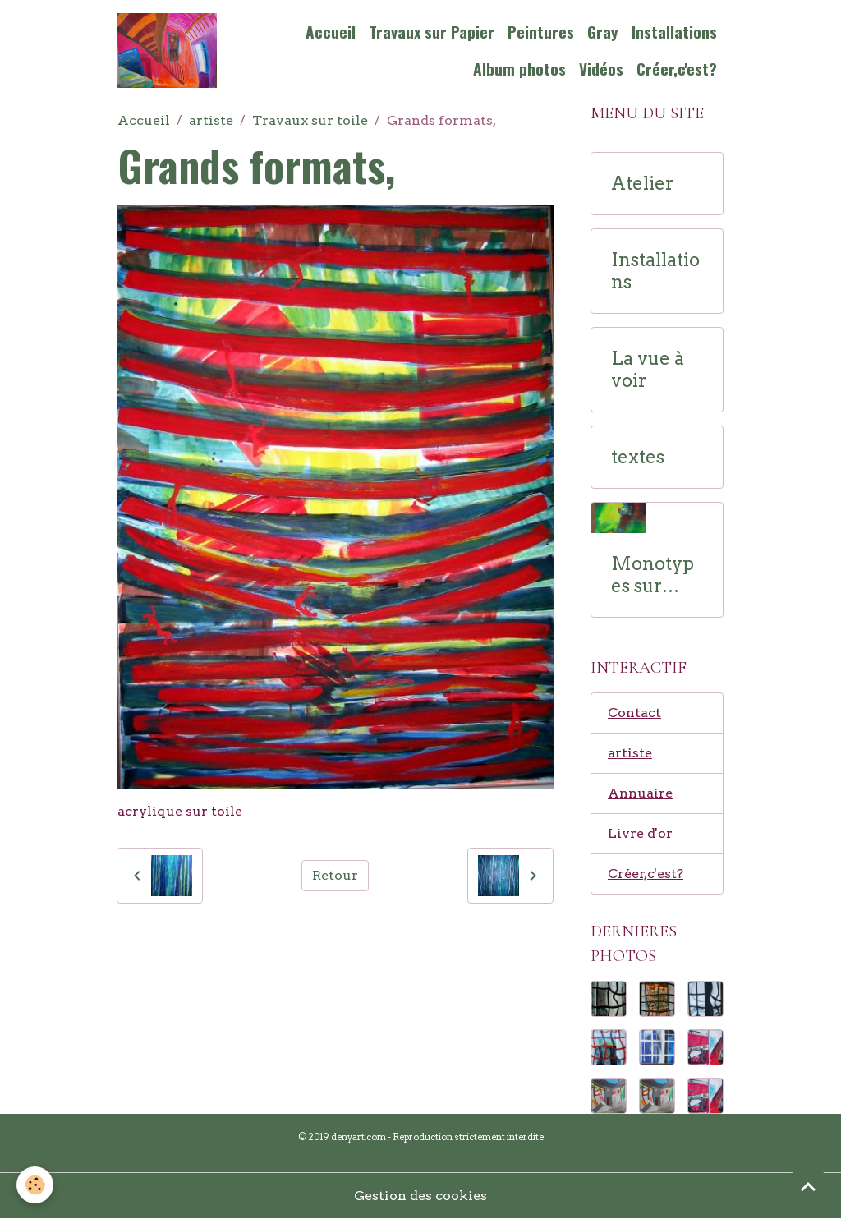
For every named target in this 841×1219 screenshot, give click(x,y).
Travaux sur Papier (431, 32)
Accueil (331, 32)
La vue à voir (647, 369)
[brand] (167, 50)
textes (637, 457)
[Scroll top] (808, 1186)
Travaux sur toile (310, 120)
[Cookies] (34, 1184)
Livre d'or (640, 833)
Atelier (642, 183)
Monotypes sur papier (652, 575)
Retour (335, 875)
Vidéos (601, 68)
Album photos (519, 68)
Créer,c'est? (676, 68)
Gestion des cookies (420, 1195)
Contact (634, 712)
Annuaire (640, 793)
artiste (211, 120)
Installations (674, 32)
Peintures (541, 32)
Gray (602, 32)
